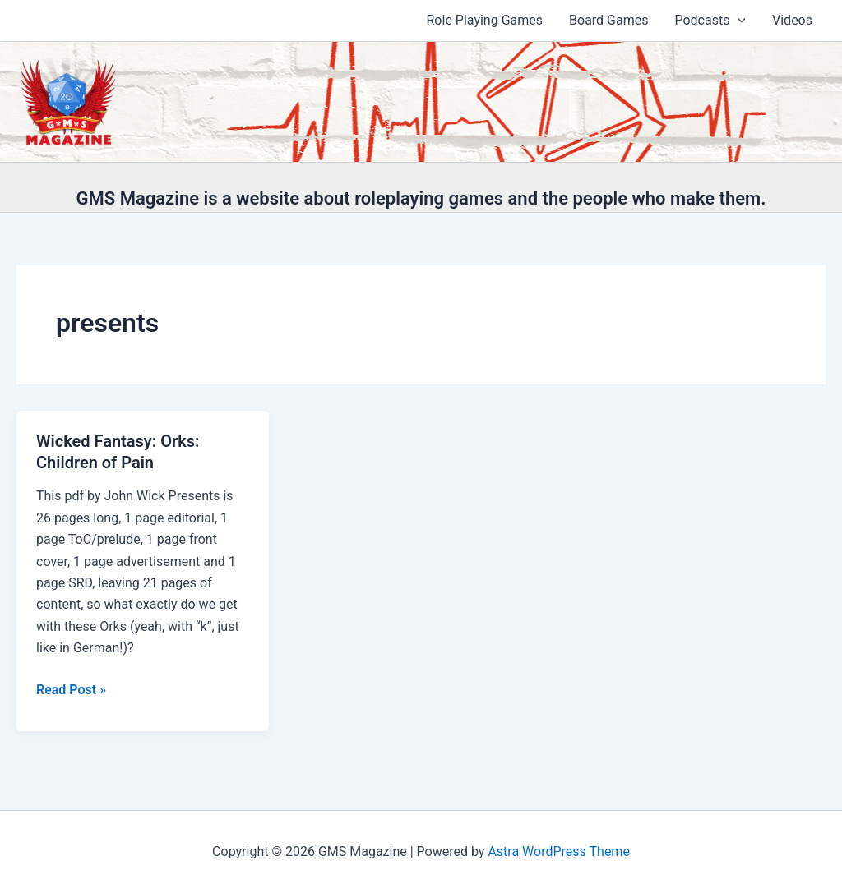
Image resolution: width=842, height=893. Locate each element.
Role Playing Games (485, 20)
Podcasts (710, 20)
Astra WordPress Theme (558, 851)
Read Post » (71, 690)
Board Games (608, 20)
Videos (792, 20)
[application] (737, 20)
